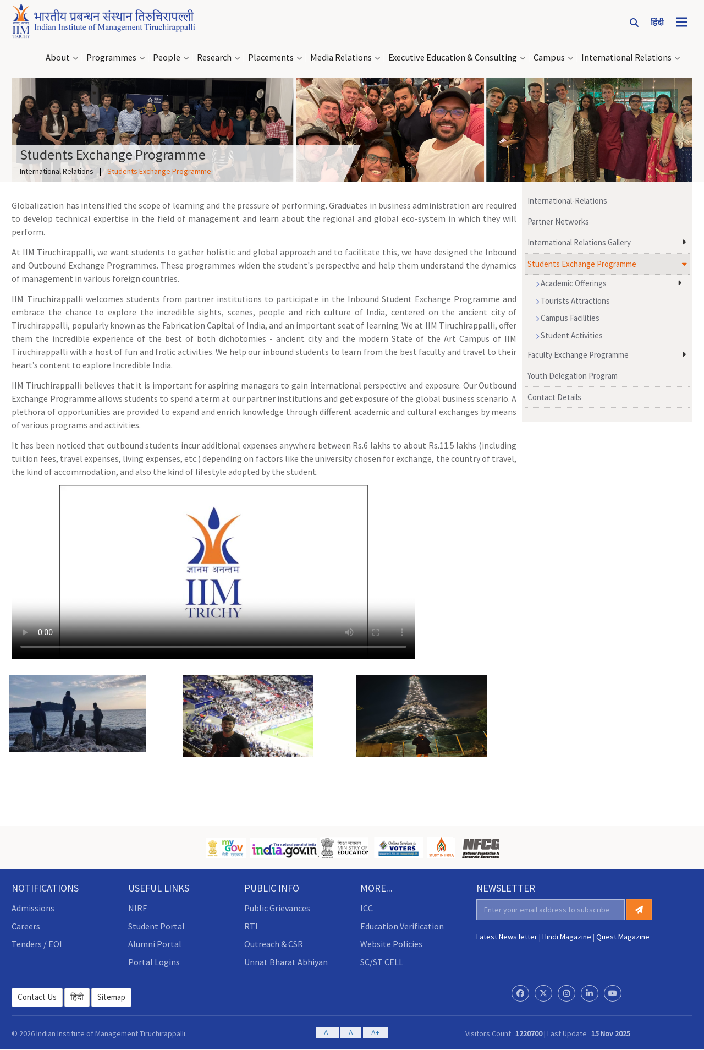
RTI (251, 926)
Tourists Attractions (573, 301)
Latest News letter (506, 937)
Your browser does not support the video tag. (213, 572)
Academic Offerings (571, 283)
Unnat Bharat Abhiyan (286, 961)
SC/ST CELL (381, 961)
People (166, 57)
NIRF (137, 908)
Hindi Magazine (566, 937)
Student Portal (156, 926)
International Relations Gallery (579, 242)
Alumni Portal (155, 943)
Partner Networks (558, 221)
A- (327, 1032)
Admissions (33, 908)
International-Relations (567, 200)
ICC (366, 908)
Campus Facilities (568, 318)
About (58, 57)
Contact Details (554, 397)
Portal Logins (154, 961)
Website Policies (391, 943)
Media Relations (341, 57)
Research (214, 57)
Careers (26, 926)
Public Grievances (277, 908)
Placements (271, 57)
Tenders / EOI (37, 943)
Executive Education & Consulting (452, 57)
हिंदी (77, 997)
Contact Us (37, 997)
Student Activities (569, 335)
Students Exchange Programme (581, 264)
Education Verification (402, 926)
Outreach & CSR (273, 943)
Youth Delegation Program (572, 375)
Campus (549, 57)
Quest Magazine (623, 937)
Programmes (111, 57)
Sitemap (111, 997)
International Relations (626, 57)
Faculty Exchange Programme (578, 354)
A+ (375, 1032)
